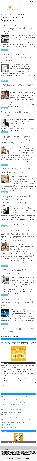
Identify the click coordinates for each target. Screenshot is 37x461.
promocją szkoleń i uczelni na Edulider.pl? (23, 442)
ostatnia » (11, 331)
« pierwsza (4, 329)
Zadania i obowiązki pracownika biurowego (13, 404)
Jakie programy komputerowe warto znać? (13, 412)
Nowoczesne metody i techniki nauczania (13, 422)
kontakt (28, 1)
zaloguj (34, 1)
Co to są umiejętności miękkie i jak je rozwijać (14, 402)
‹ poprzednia (12, 329)
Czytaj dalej (4, 50)
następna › (4, 331)
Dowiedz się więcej (23, 458)
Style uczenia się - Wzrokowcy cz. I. (11, 417)
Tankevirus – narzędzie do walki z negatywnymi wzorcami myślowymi (17, 366)
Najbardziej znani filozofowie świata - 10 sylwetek (15, 397)
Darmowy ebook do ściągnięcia (10, 342)
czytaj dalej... (4, 385)
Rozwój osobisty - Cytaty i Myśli (10, 427)
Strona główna (5, 14)
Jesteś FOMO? (6, 425)
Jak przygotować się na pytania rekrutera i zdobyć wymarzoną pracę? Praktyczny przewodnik (15, 139)
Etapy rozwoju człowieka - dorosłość (12, 409)
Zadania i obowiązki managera (10, 399)
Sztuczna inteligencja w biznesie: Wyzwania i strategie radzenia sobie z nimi (18, 302)
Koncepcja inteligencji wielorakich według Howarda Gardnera (18, 420)
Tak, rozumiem (12, 458)
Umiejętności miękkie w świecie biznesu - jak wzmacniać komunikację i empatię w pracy (16, 199)
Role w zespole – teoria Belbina (10, 414)
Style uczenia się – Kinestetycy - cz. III (12, 407)
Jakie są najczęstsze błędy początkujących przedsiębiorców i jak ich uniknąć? (17, 28)
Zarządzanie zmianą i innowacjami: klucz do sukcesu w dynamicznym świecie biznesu (17, 57)
